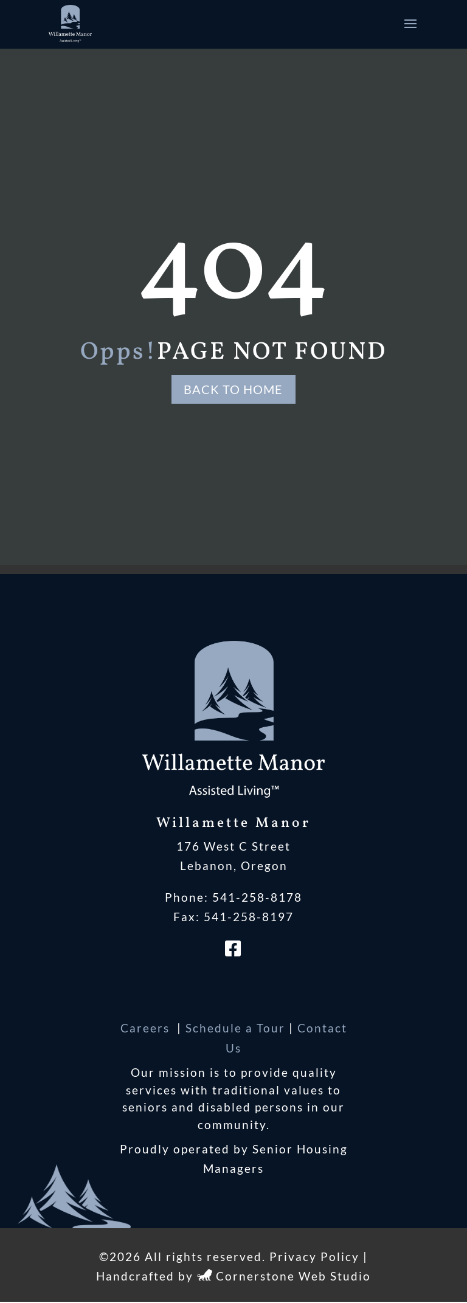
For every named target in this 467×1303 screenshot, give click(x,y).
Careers (146, 1029)
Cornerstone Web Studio (293, 1277)
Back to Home (233, 389)
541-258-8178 (257, 898)
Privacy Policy (314, 1257)
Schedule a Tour (235, 1029)
